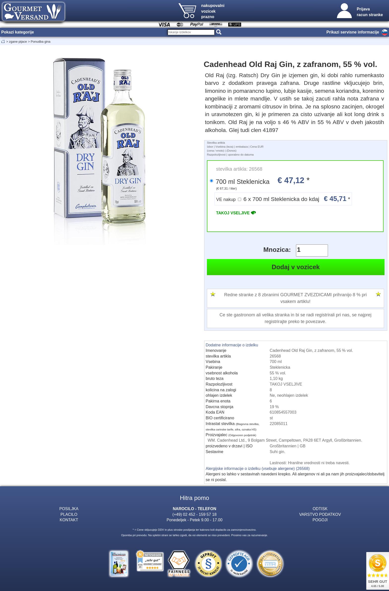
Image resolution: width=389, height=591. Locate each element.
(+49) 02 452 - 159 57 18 (194, 514)
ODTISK (320, 508)
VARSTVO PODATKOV (320, 514)
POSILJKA (68, 508)
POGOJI (320, 520)
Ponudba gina (40, 41)
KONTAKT (69, 520)
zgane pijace (18, 41)
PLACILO (69, 514)
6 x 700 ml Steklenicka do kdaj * (283, 198)
